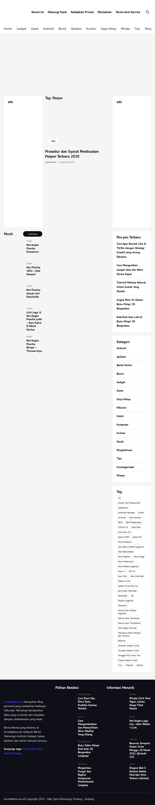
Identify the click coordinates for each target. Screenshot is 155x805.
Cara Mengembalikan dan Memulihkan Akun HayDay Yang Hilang (88, 727)
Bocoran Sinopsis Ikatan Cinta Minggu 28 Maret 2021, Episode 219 (139, 750)
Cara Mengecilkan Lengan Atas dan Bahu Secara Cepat (130, 269)
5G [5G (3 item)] (119, 497)
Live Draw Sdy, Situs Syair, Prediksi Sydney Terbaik (87, 703)
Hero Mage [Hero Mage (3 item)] (139, 556)
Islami (120, 416)
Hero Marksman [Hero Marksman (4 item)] (126, 561)
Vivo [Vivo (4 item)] (120, 665)
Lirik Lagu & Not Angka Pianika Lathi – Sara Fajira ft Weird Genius (34, 321)
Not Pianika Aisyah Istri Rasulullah (33, 293)
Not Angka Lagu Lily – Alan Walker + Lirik (139, 724)
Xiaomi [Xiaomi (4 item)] (139, 665)
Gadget (21, 29)
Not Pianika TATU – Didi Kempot (33, 271)
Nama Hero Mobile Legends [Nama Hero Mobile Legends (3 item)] (127, 612)
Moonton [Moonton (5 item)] (122, 605)
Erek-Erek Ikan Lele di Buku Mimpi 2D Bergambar (129, 321)
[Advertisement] (77, 64)
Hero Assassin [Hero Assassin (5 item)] (125, 541)
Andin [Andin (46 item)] (141, 512)
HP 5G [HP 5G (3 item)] (132, 571)
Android (48, 29)
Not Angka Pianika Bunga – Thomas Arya (34, 346)
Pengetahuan (124, 450)
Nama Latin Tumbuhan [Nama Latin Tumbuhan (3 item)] (129, 623)
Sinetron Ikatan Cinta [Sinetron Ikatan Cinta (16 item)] (128, 645)
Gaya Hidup (108, 29)
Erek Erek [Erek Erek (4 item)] (136, 527)
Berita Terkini (124, 365)
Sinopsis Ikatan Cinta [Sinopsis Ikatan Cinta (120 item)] (128, 650)
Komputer (122, 424)
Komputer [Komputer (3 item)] (122, 595)
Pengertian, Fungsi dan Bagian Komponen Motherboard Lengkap (86, 776)
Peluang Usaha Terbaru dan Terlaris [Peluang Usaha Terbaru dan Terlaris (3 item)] (129, 634)
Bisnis (62, 29)
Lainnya (32, 234)
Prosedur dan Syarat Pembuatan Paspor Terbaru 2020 (72, 154)
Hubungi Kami (57, 12)
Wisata (125, 29)
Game (35, 29)
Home (8, 29)
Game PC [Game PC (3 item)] (137, 536)
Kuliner (91, 29)
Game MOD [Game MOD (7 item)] (123, 536)
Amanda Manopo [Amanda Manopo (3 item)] (126, 512)
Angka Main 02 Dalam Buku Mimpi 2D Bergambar (130, 304)
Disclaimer (105, 12)
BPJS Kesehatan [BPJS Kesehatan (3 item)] (133, 522)
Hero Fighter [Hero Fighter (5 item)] (124, 556)
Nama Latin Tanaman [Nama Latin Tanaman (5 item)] (129, 618)
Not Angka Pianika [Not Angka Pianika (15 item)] (127, 627)
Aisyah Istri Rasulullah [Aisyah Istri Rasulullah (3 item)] (129, 502)
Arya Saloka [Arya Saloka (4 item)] (135, 517)
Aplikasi (76, 29)
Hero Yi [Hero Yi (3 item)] (121, 571)
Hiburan (121, 407)
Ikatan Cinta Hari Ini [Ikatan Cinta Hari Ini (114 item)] (128, 585)
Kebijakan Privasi (82, 12)
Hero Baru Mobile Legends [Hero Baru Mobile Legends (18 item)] (131, 546)
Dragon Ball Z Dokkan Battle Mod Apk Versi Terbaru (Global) (139, 773)
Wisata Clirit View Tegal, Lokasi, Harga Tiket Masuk (139, 703)
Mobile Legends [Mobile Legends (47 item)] (125, 600)
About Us (37, 12)
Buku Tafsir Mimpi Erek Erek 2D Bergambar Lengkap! (88, 750)
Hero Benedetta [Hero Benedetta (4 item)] (125, 551)
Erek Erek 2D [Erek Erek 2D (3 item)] (124, 532)
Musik (29, 240)
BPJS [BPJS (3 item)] (120, 522)
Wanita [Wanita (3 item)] (129, 665)
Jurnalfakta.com (13, 701)
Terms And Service (128, 12)
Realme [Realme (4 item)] (121, 640)
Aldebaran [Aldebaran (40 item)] (123, 507)
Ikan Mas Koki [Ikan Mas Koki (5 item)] (137, 576)
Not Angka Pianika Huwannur (32, 248)
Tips (137, 29)
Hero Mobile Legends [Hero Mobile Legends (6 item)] (128, 566)
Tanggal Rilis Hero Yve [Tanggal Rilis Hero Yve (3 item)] (129, 655)
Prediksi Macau (13, 753)
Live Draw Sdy (32, 749)
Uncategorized (125, 467)
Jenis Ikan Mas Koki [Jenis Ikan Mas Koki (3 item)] (127, 590)
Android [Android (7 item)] (122, 517)
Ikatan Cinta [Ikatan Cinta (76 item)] (124, 580)
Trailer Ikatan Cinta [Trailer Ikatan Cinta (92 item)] (127, 660)
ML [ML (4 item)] (132, 595)
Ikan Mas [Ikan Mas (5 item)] (122, 576)
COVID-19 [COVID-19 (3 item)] (123, 527)
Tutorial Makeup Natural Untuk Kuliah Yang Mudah (131, 287)
